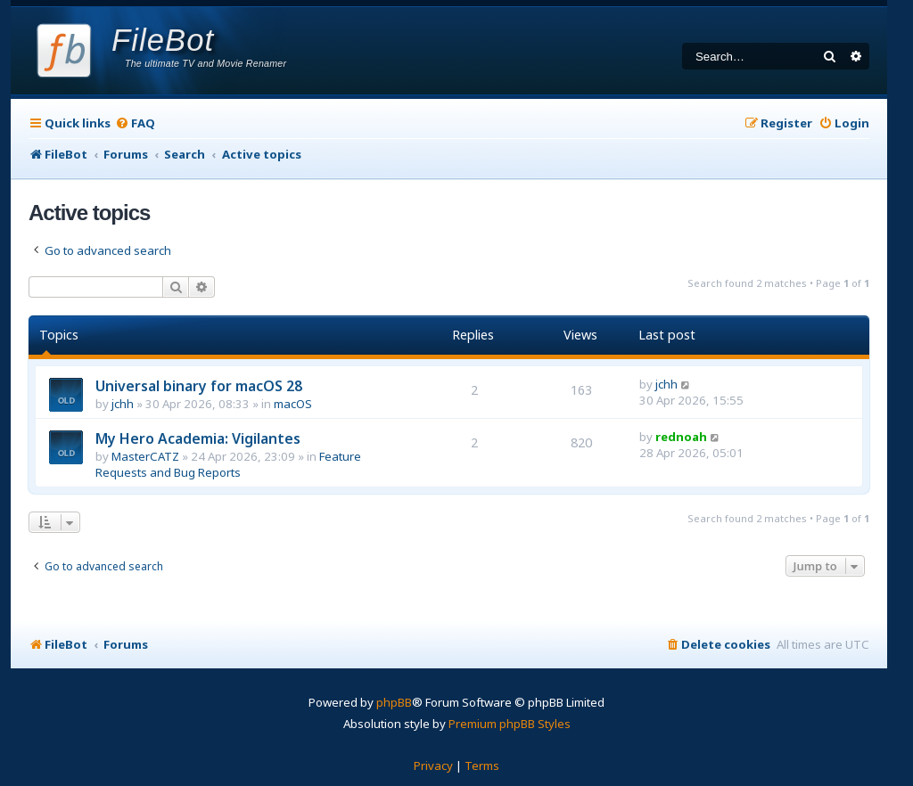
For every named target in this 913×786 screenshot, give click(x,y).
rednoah (681, 437)
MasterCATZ (145, 456)
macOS (293, 404)
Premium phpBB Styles (509, 724)
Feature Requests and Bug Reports (228, 464)
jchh (122, 404)
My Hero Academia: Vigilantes (197, 438)
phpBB (394, 702)
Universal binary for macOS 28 (198, 386)
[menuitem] (135, 123)
